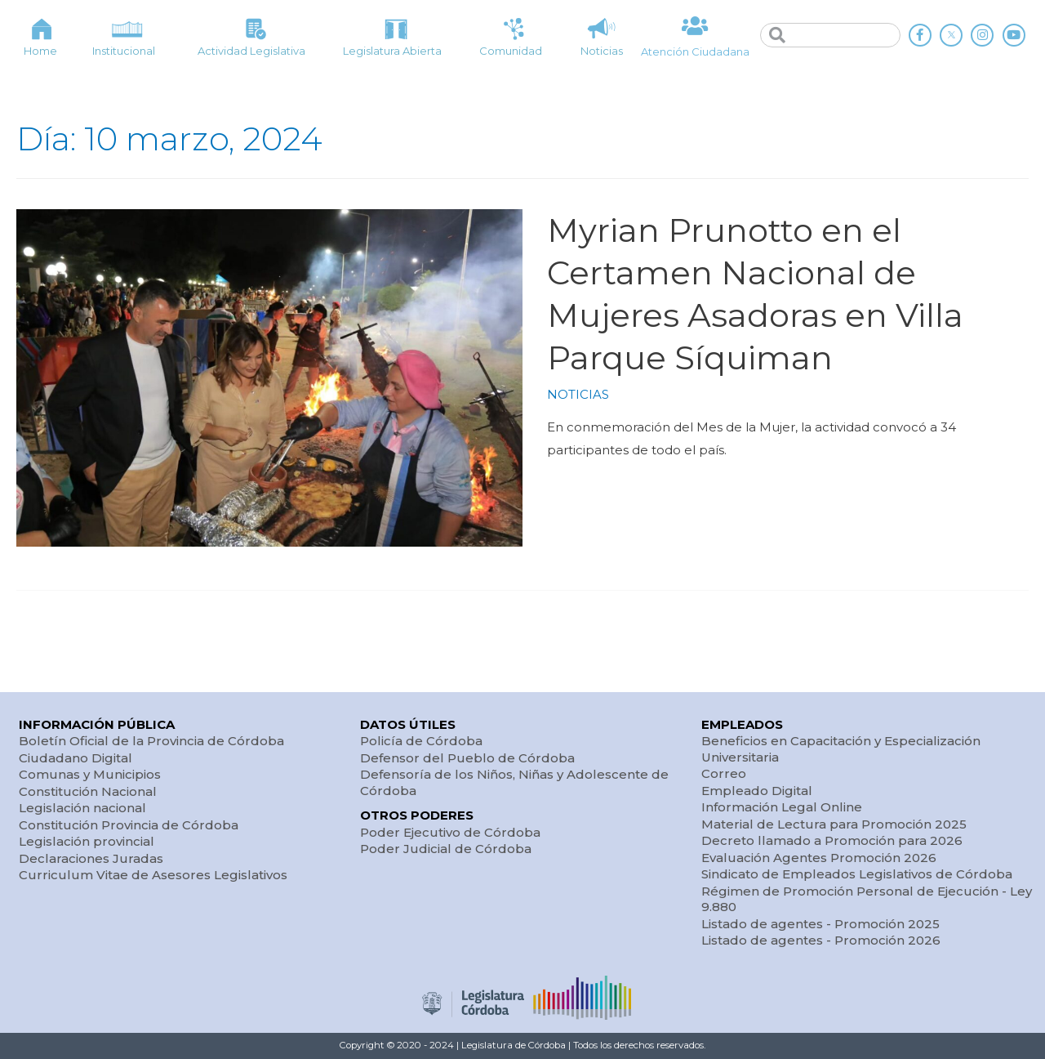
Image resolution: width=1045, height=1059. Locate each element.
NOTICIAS (578, 394)
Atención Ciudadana (695, 51)
